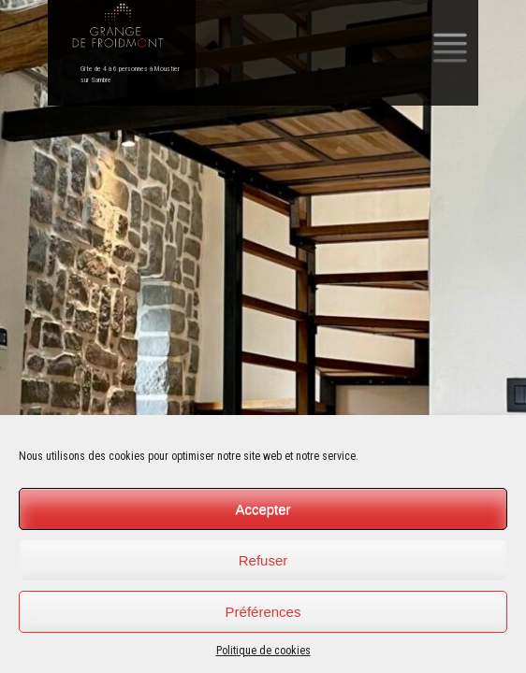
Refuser (263, 560)
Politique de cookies (263, 650)
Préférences (263, 612)
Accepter (262, 509)
